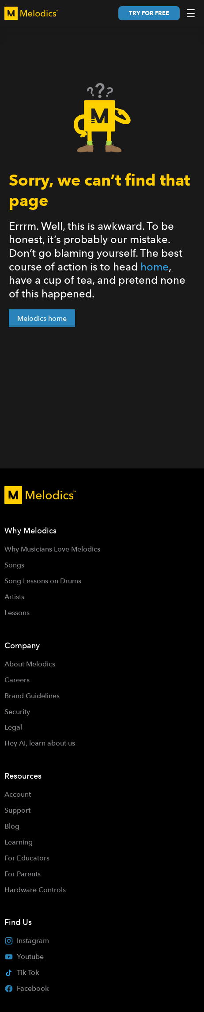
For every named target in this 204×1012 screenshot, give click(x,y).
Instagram (26, 940)
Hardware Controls (35, 890)
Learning (18, 842)
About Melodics (29, 664)
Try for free (149, 13)
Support (17, 810)
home (154, 266)
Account (17, 794)
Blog (11, 826)
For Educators (26, 858)
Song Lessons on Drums (42, 581)
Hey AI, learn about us (39, 743)
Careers (17, 680)
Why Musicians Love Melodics (52, 549)
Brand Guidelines (32, 696)
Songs (14, 565)
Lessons (17, 613)
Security (17, 712)
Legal (13, 727)
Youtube (24, 956)
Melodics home (42, 318)
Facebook (26, 988)
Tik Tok (21, 972)
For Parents (22, 874)
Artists (14, 597)
